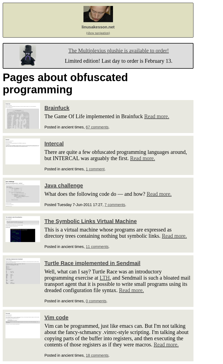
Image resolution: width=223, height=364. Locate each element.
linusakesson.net (98, 27)
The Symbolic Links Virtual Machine (90, 221)
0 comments (96, 301)
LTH (105, 278)
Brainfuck (56, 108)
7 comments (115, 205)
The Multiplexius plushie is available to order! (118, 51)
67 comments (97, 127)
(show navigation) (98, 33)
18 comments (97, 355)
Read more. (156, 116)
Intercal (54, 144)
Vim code (56, 317)
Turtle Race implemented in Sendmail (92, 263)
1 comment (95, 169)
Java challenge (63, 185)
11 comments (97, 246)
